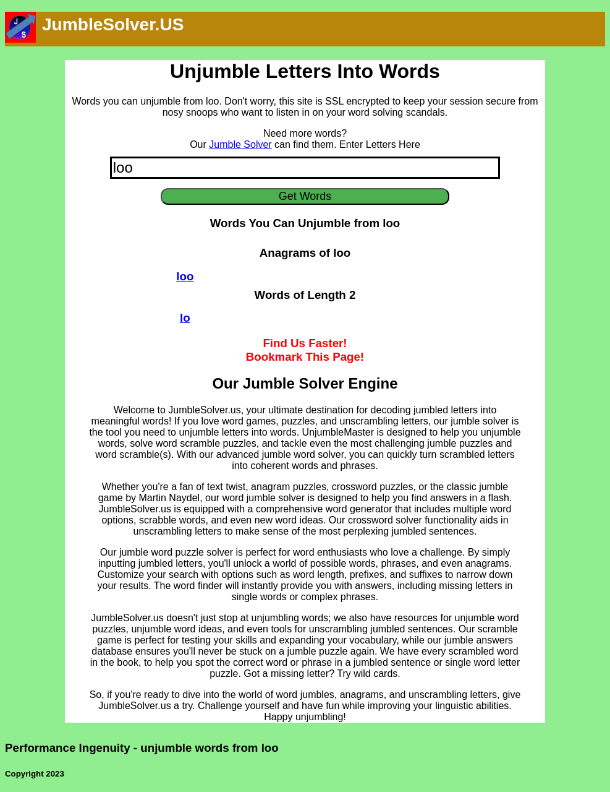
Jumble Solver (240, 144)
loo (184, 276)
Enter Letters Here (379, 144)
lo (185, 317)
